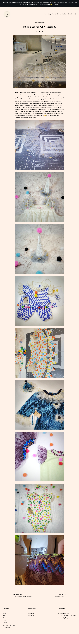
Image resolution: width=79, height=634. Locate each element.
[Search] (75, 14)
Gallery (64, 14)
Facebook (31, 613)
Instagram (31, 615)
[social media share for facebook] (36, 31)
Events (59, 14)
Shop (45, 14)
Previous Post (26, 596)
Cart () (70, 14)
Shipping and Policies (9, 625)
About (54, 14)
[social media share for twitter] (39, 31)
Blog (49, 14)
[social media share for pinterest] (42, 31)
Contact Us (6, 627)
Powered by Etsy (63, 618)
